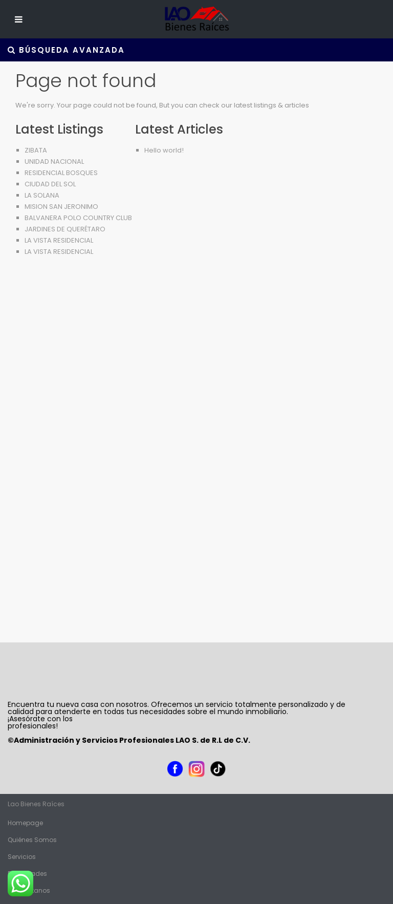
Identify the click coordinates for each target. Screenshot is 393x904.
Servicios (22, 856)
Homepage (25, 823)
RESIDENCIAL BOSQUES (61, 173)
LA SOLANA (42, 195)
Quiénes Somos (32, 839)
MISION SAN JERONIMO (61, 206)
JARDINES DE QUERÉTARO (65, 229)
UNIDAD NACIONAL (54, 161)
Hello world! (164, 150)
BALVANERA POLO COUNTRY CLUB (78, 218)
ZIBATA (36, 150)
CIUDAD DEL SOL (50, 184)
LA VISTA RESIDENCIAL (59, 240)
